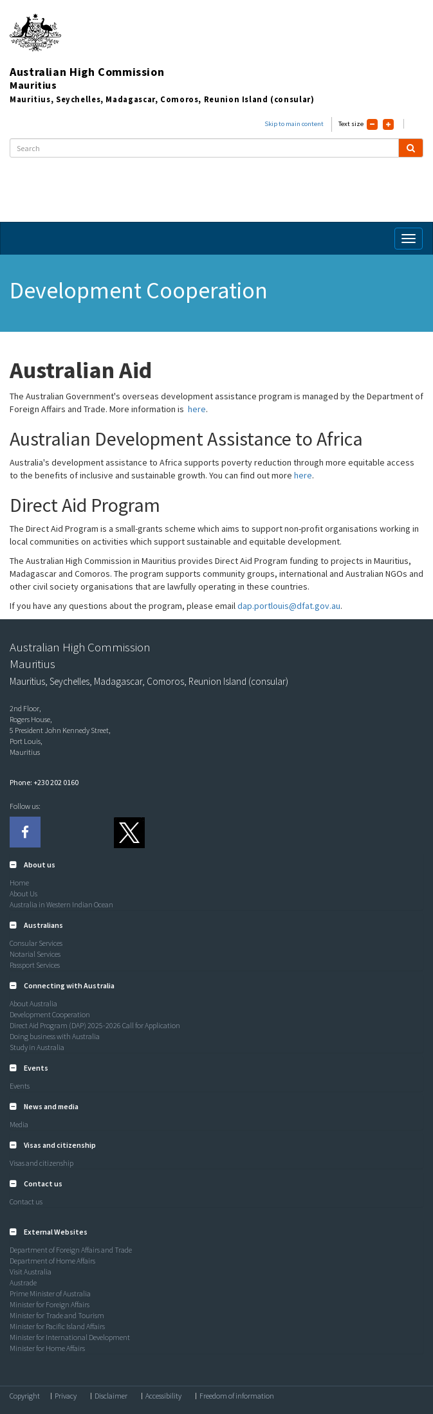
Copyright (25, 1396)
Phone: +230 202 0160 (44, 782)
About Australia (33, 1003)
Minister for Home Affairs (47, 1348)
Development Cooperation (50, 1014)
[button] (32, 864)
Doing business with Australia (55, 1036)
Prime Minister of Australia (50, 1293)
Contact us (26, 1201)
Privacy (66, 1396)
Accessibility (163, 1396)
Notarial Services (35, 954)
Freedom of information (236, 1396)
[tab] (216, 865)
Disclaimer (111, 1396)
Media (19, 1124)
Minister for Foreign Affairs (49, 1304)
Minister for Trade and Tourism (57, 1315)
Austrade (23, 1282)
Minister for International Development (70, 1337)
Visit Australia (30, 1271)
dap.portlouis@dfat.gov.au (288, 606)
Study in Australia (37, 1047)
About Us (23, 893)
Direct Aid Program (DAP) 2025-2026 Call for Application (95, 1025)
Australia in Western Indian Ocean (61, 904)
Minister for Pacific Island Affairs (57, 1326)
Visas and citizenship (41, 1163)
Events (20, 1086)
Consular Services (36, 943)
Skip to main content (294, 124)
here (197, 409)
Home (19, 882)
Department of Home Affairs (52, 1260)
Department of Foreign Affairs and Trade (71, 1250)
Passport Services (35, 965)
